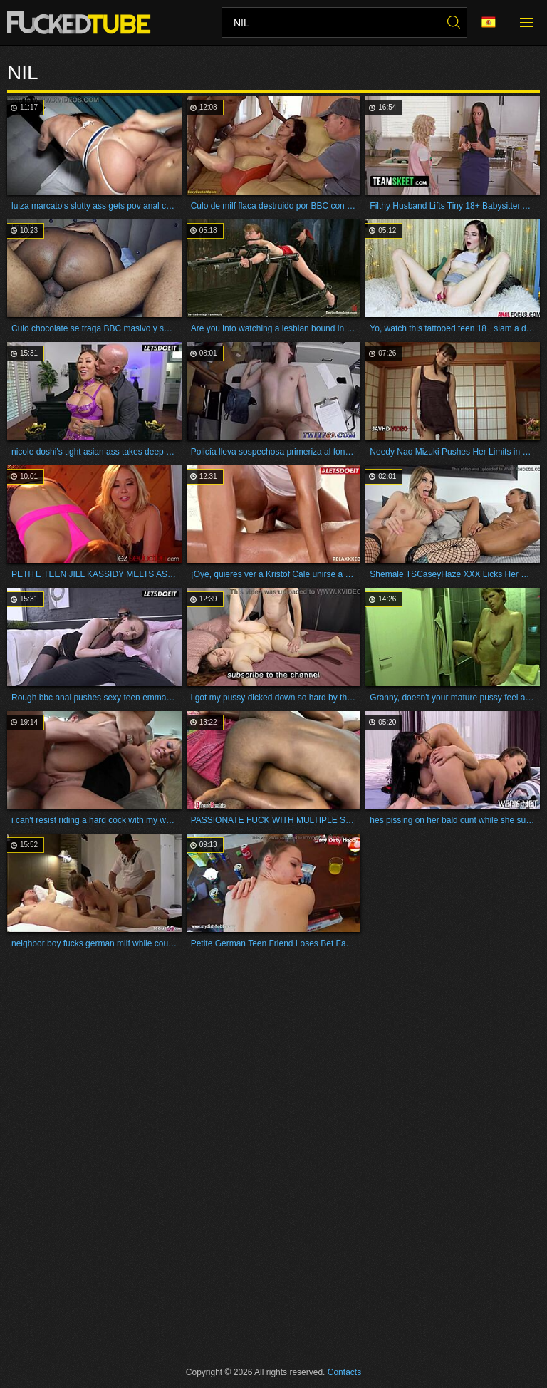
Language (488, 22)
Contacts (344, 1372)
